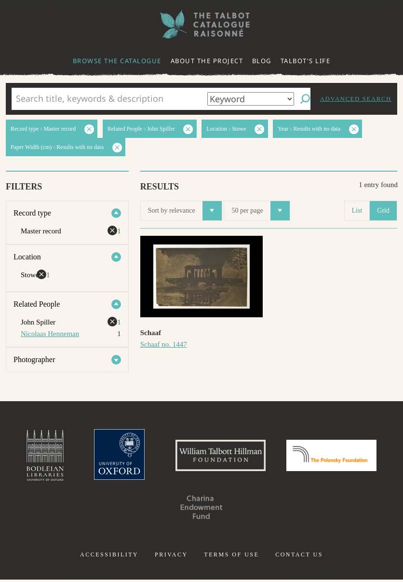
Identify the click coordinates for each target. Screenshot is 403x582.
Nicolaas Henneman (50, 334)
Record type (32, 213)
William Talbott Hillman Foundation (219, 457)
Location (27, 257)
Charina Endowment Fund (201, 510)
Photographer (34, 359)
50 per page (260, 210)
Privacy (171, 557)
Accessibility (109, 557)
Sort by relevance (185, 210)
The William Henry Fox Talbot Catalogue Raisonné (201, 24)
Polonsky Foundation (337, 457)
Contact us (299, 557)
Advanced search (355, 98)
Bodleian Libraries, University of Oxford (37, 456)
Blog (261, 60)
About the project (207, 60)
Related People (36, 304)
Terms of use (231, 557)
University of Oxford (113, 456)
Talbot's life (306, 60)
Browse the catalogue (117, 60)
